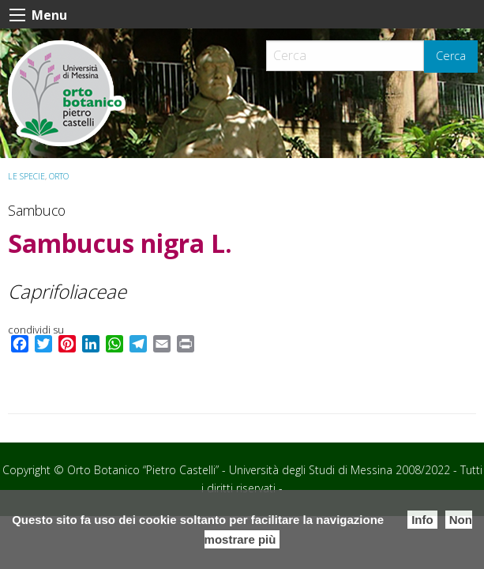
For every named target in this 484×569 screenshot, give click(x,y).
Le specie (26, 176)
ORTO (59, 176)
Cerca (451, 55)
